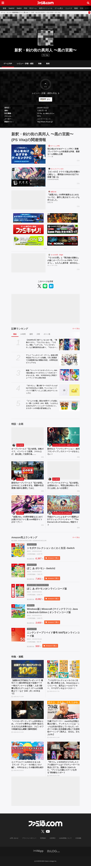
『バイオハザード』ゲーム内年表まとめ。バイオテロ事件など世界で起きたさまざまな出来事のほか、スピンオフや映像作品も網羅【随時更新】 (27, 725)
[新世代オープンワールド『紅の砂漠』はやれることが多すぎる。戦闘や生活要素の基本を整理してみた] (27, 470)
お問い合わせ (14, 838)
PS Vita (39, 113)
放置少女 (53, 192)
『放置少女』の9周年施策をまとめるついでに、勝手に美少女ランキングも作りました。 (63, 197)
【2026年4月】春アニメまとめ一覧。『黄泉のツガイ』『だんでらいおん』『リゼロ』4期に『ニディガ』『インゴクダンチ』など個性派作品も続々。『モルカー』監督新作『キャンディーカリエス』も (41, 344)
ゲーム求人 (59, 8)
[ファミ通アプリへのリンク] (38, 851)
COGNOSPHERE (53, 179)
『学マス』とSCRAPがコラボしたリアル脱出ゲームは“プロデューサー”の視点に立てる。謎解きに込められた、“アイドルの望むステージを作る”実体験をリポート (63, 767)
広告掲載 (78, 838)
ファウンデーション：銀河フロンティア (66, 445)
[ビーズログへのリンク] (53, 851)
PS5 (25, 8)
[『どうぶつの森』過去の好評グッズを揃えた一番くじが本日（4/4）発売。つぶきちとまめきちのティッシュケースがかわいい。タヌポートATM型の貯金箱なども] (69, 405)
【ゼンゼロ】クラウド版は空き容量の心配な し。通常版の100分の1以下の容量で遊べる (63, 174)
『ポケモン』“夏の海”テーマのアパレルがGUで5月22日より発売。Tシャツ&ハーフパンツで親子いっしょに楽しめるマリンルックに (41, 389)
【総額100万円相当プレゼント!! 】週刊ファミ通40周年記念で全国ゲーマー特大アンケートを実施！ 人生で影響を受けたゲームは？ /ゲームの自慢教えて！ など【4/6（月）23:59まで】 (27, 687)
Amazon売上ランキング (24, 537)
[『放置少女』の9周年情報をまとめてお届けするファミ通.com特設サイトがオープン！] (27, 504)
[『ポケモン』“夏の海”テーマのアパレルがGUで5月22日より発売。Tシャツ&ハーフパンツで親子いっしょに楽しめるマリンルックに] (69, 390)
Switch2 (11, 8)
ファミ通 (50, 156)
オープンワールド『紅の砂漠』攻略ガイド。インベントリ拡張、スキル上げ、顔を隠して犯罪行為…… (27, 451)
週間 (31, 334)
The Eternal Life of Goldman (62, 513)
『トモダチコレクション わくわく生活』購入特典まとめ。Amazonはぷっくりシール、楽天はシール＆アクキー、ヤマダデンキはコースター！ (63, 684)
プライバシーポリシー (29, 838)
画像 (39, 63)
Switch (19, 8)
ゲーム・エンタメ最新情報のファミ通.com (14, 12)
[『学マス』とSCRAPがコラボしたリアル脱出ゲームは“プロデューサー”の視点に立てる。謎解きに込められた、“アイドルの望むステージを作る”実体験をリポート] (63, 751)
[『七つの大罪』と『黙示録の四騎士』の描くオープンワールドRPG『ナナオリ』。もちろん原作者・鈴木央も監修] (28, 262)
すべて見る (76, 328)
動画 (76, 8)
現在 (15, 334)
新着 (4, 8)
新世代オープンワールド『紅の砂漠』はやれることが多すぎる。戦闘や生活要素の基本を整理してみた (27, 485)
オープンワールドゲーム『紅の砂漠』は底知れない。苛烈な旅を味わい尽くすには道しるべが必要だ (63, 485)
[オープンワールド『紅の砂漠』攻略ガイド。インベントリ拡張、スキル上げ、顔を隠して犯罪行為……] (27, 436)
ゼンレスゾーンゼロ (57, 169)
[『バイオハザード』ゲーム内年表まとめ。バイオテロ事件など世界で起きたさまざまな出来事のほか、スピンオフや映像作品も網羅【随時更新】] (27, 710)
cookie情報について (65, 838)
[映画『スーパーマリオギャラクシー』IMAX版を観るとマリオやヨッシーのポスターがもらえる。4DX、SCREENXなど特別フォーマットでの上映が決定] (69, 375)
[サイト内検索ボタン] (88, 3)
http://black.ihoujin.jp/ (45, 122)
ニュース (68, 8)
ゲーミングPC (55, 146)
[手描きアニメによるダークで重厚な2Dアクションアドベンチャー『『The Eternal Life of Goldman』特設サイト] (63, 504)
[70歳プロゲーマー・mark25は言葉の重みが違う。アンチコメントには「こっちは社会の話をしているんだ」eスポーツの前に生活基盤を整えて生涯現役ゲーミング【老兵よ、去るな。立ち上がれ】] (63, 710)
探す (49, 99)
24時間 (23, 334)
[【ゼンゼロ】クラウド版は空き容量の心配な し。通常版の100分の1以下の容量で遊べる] (28, 177)
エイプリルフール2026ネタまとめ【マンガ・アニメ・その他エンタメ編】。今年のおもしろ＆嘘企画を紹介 (27, 764)
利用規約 (43, 838)
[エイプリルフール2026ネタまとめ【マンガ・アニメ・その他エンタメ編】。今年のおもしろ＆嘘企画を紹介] (27, 751)
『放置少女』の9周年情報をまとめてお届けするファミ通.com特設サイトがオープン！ (27, 519)
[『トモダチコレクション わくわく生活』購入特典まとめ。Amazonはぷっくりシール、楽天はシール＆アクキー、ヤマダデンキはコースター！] (63, 669)
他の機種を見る (48, 113)
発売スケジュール (45, 8)
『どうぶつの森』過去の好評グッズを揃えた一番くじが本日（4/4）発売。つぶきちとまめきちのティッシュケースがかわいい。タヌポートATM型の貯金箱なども (42, 404)
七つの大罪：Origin (57, 255)
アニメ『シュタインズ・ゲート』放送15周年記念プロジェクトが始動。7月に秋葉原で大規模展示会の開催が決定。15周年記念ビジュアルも (42, 359)
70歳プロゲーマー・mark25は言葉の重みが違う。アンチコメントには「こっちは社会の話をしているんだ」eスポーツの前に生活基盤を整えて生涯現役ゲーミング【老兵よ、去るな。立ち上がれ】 (63, 727)
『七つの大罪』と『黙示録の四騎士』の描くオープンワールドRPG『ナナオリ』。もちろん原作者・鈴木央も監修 (63, 260)
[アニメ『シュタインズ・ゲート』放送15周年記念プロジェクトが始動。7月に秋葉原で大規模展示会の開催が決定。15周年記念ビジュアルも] (69, 359)
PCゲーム (33, 8)
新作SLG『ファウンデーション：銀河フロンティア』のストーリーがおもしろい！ (63, 451)
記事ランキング (19, 328)
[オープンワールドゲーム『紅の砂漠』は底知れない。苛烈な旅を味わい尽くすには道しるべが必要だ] (63, 470)
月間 (38, 334)
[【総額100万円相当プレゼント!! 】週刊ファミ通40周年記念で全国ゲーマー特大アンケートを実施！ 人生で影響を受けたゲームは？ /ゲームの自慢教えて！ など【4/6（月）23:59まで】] (27, 669)
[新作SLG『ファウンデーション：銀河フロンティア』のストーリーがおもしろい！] (63, 436)
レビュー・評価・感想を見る (44, 93)
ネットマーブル (52, 265)
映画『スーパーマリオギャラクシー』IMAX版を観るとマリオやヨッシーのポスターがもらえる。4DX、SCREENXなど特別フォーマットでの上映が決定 (41, 374)
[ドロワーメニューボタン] (3, 3)
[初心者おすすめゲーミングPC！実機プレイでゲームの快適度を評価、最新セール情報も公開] (28, 154)
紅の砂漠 (20, 445)
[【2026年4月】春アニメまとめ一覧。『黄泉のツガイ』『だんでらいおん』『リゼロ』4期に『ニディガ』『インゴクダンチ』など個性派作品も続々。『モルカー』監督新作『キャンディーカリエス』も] (69, 344)
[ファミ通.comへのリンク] (45, 2)
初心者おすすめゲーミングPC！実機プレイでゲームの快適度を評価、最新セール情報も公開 (63, 151)
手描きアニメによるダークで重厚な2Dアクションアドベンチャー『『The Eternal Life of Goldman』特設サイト (63, 521)
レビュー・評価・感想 (25, 63)
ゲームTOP (8, 63)
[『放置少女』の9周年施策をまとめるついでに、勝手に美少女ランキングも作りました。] (28, 199)
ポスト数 (47, 334)
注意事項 (52, 838)
